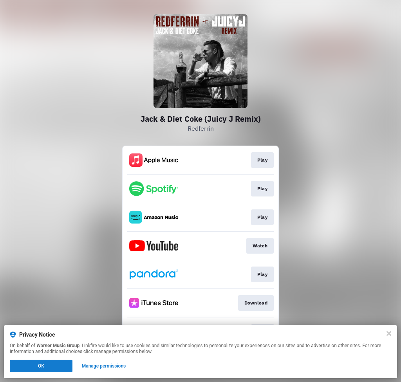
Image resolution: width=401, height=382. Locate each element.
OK (41, 366)
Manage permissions (104, 366)
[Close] (389, 333)
